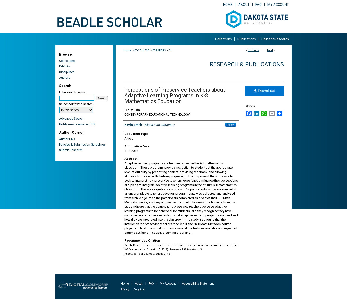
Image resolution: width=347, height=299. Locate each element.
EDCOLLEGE (141, 50)
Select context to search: (76, 104)
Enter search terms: (72, 92)
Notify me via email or (77, 124)
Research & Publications (247, 64)
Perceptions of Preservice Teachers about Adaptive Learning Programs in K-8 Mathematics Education (174, 95)
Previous (253, 50)
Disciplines (66, 72)
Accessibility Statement (198, 283)
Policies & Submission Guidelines (82, 144)
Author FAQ (67, 139)
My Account (168, 283)
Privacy (125, 289)
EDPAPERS (159, 50)
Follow (230, 124)
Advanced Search (71, 118)
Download (264, 91)
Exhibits (64, 66)
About (139, 283)
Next (270, 50)
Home (127, 50)
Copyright (139, 289)
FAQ (151, 283)
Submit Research (71, 150)
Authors (64, 77)
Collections (67, 61)
